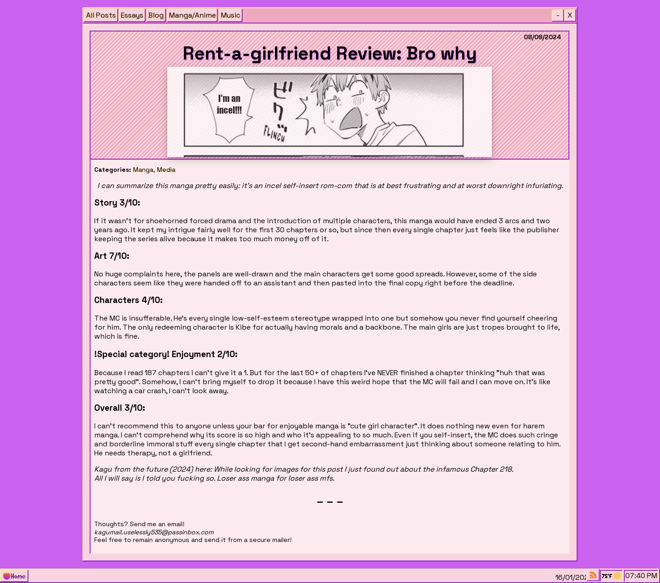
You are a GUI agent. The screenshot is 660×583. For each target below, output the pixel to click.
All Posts (101, 15)
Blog (156, 15)
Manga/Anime (192, 15)
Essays (132, 15)
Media (166, 169)
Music (230, 15)
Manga (143, 169)
